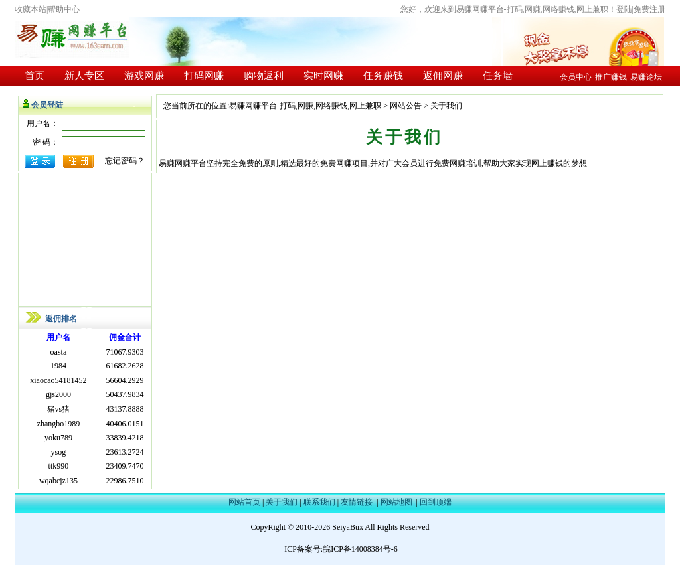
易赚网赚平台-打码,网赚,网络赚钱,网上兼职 (305, 105)
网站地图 (396, 502)
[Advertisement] (85, 239)
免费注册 (649, 9)
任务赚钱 (383, 75)
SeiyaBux (347, 527)
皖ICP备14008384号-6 (360, 549)
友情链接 (357, 502)
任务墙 (498, 75)
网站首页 (244, 502)
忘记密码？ (125, 160)
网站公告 (406, 105)
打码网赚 (204, 75)
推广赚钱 (611, 77)
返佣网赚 (443, 75)
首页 (34, 75)
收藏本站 (30, 9)
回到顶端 (436, 502)
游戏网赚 (144, 75)
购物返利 (264, 75)
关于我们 (282, 502)
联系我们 (319, 502)
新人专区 (84, 75)
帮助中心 (64, 9)
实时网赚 (323, 75)
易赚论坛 (646, 77)
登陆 (624, 9)
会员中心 (576, 77)
